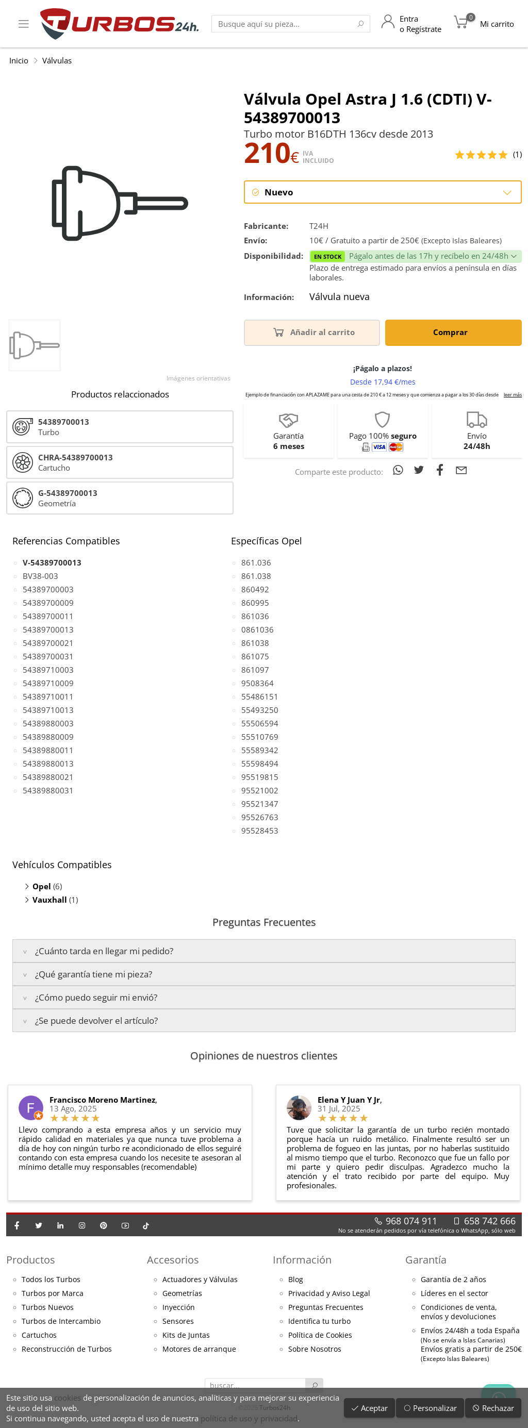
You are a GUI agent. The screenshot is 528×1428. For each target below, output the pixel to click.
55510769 (259, 737)
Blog (295, 1279)
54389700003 (48, 589)
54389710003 (48, 670)
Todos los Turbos (51, 1279)
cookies (67, 1397)
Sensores (178, 1321)
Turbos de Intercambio (61, 1321)
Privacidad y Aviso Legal (329, 1293)
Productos (30, 1260)
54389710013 (48, 710)
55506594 (259, 723)
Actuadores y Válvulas (200, 1279)
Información (302, 1260)
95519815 (259, 777)
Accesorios (173, 1260)
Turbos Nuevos (48, 1307)
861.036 (256, 562)
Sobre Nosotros (314, 1349)
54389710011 (48, 696)
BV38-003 (40, 576)
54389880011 (48, 750)
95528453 (259, 830)
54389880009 (48, 737)
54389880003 (48, 723)
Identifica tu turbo (319, 1321)
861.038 (256, 576)
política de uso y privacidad (249, 1418)
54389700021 (48, 643)
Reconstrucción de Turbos (67, 1349)
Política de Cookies (320, 1335)
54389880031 (48, 790)
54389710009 (48, 683)
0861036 (257, 629)
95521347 (259, 804)
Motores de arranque (199, 1349)
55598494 (259, 763)
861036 (255, 616)
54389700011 (48, 616)
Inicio (18, 60)
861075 (255, 656)
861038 (255, 643)
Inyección (178, 1307)
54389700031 (48, 656)
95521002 (259, 790)
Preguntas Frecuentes (326, 1307)
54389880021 (48, 777)
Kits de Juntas (186, 1335)
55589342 (259, 750)
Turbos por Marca (53, 1293)
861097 (255, 670)
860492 (255, 589)
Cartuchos (39, 1335)
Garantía (426, 1260)
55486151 (259, 696)
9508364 (257, 683)
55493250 (259, 710)
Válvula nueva (339, 297)
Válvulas (57, 60)
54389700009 (48, 602)
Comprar (452, 332)
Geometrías (182, 1293)
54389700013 (48, 629)
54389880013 (48, 763)
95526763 (259, 817)
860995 (255, 602)
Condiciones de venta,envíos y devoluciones (459, 1312)
